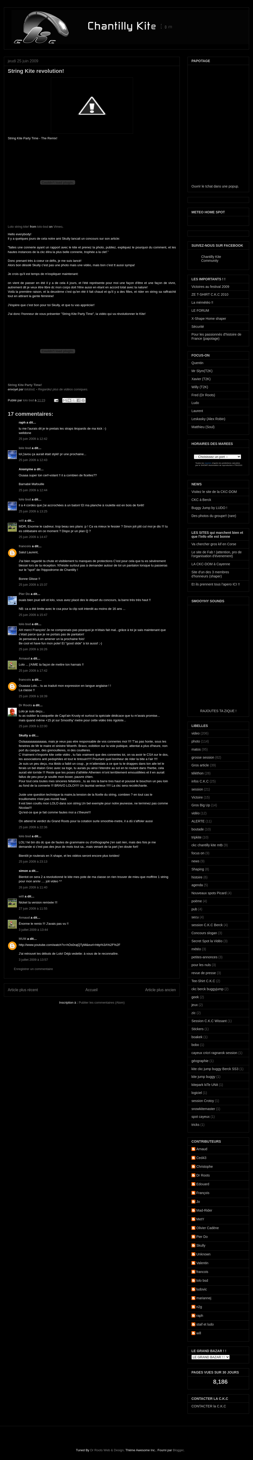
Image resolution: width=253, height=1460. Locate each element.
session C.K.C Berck (207, 925)
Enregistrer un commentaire (33, 969)
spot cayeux (200, 1117)
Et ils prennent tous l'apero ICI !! (215, 584)
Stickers (197, 1029)
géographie (199, 1061)
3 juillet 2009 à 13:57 (33, 959)
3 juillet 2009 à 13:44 (33, 930)
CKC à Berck (201, 500)
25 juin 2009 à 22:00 (33, 726)
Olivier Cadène (207, 1228)
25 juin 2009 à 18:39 (33, 696)
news (195, 861)
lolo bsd (29, 400)
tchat (209, 186)
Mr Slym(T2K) (201, 371)
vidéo (195, 813)
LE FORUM (200, 310)
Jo (198, 1202)
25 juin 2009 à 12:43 (33, 460)
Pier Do (24, 594)
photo (195, 741)
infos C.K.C (200, 781)
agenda (197, 885)
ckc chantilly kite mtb (207, 845)
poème (196, 901)
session (197, 789)
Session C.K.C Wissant (209, 1021)
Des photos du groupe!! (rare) (213, 516)
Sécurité (197, 327)
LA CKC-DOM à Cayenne (210, 564)
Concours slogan (204, 933)
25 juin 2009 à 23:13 (33, 861)
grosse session (202, 757)
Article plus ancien (160, 990)
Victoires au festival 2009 (210, 287)
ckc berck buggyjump (207, 989)
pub (194, 909)
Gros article (200, 765)
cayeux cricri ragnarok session (214, 1053)
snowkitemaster (203, 1109)
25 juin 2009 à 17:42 (33, 670)
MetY (200, 1219)
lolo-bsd (42, 226)
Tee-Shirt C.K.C (203, 981)
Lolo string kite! (18, 226)
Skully (200, 1245)
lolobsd (29, 389)
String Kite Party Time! (25, 385)
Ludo (195, 403)
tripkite (196, 837)
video (195, 733)
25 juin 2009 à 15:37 (33, 584)
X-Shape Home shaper (208, 318)
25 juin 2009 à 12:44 (33, 490)
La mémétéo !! (202, 302)
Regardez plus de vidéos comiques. (63, 389)
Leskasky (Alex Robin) (208, 419)
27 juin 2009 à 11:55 (33, 908)
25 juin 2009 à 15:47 (33, 615)
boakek (196, 1037)
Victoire (197, 797)
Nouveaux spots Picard (208, 893)
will (21, 520)
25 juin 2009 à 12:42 (33, 439)
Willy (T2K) (199, 387)
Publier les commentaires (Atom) (102, 1002)
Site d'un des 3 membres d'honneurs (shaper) (210, 574)
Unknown (203, 1254)
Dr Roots (25, 705)
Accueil (91, 990)
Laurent (197, 411)
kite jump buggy (203, 1077)
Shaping (197, 869)
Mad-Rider (204, 1210)
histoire (196, 877)
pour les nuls (201, 965)
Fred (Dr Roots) (203, 395)
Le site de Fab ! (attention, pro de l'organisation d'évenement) (216, 554)
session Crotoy (202, 1101)
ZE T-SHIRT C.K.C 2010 (209, 294)
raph (199, 1316)
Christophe (204, 1166)
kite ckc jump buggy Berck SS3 (214, 1069)
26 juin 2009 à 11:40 (33, 887)
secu (195, 917)
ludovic (201, 1289)
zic (193, 1013)
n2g (199, 1307)
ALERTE (198, 821)
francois (25, 546)
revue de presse (203, 973)
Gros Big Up (200, 805)
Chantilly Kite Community (211, 259)
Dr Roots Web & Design (107, 1450)
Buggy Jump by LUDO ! (209, 508)
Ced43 (201, 1158)
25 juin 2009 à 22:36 (33, 827)
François (202, 1193)
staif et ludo (205, 1324)
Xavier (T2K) (201, 379)
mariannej (203, 1298)
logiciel (196, 1093)
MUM (22, 939)
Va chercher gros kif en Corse (213, 544)
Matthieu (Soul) (203, 427)
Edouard (202, 1184)
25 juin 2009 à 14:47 (33, 537)
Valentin (202, 1263)
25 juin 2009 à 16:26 (33, 649)
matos (196, 749)
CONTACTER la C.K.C (208, 1406)
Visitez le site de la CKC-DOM (214, 492)
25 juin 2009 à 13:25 (33, 511)
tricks (195, 1125)
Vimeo (58, 226)
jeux (194, 1005)
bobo (195, 1045)
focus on (197, 853)
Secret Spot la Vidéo (206, 941)
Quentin (197, 363)
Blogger (178, 1450)
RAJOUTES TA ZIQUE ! (218, 711)
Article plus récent (23, 990)
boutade (197, 829)
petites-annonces (204, 957)
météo (196, 949)
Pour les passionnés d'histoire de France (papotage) (216, 336)
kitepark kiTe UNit (204, 1085)
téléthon (197, 773)
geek (195, 997)
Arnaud (24, 658)
